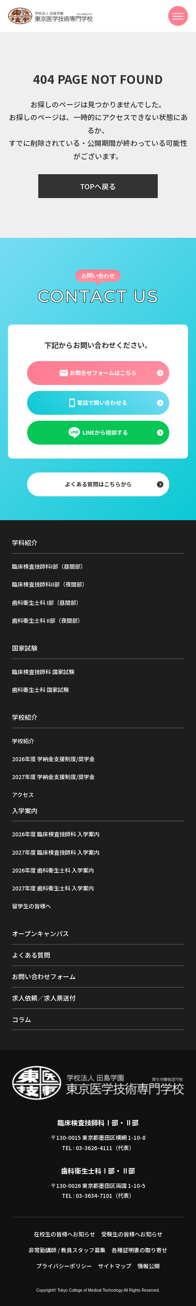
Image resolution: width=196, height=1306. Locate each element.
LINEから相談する (98, 432)
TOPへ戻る (98, 186)
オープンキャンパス (40, 933)
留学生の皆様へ (31, 906)
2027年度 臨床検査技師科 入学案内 (56, 852)
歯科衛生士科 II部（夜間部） (47, 620)
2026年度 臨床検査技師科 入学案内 (56, 834)
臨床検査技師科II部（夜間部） (50, 584)
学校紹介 (23, 741)
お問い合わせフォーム (44, 976)
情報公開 (148, 1266)
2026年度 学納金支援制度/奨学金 (53, 759)
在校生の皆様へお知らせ (64, 1234)
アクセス (23, 795)
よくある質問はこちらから (98, 484)
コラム (21, 1019)
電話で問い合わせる (98, 402)
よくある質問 (31, 955)
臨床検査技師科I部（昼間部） (49, 566)
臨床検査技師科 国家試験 (43, 672)
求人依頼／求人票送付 (44, 998)
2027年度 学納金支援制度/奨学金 (53, 777)
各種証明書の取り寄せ (139, 1250)
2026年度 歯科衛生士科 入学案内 (53, 870)
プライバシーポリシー (64, 1266)
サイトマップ (114, 1266)
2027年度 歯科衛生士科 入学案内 (53, 888)
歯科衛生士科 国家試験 (40, 690)
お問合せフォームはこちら (98, 373)
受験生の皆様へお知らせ (132, 1234)
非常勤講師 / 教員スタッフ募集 (67, 1250)
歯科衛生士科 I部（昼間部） (47, 602)
